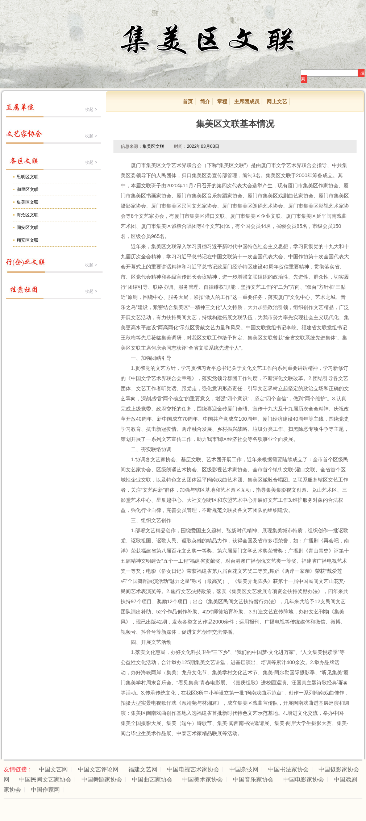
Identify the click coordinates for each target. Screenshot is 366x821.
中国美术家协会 (202, 779)
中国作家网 (45, 790)
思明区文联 (27, 176)
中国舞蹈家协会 (102, 779)
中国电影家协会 (303, 779)
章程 (222, 101)
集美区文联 (27, 202)
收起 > (91, 109)
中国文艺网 (53, 769)
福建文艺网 (142, 769)
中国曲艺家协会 (152, 779)
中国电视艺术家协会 (193, 769)
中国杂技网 (243, 769)
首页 (188, 101)
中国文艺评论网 (98, 769)
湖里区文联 (27, 189)
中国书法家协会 (288, 769)
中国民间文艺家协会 (45, 779)
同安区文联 (27, 227)
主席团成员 (246, 101)
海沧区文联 (27, 214)
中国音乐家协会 (253, 779)
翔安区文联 (27, 240)
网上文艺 (277, 101)
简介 (205, 101)
